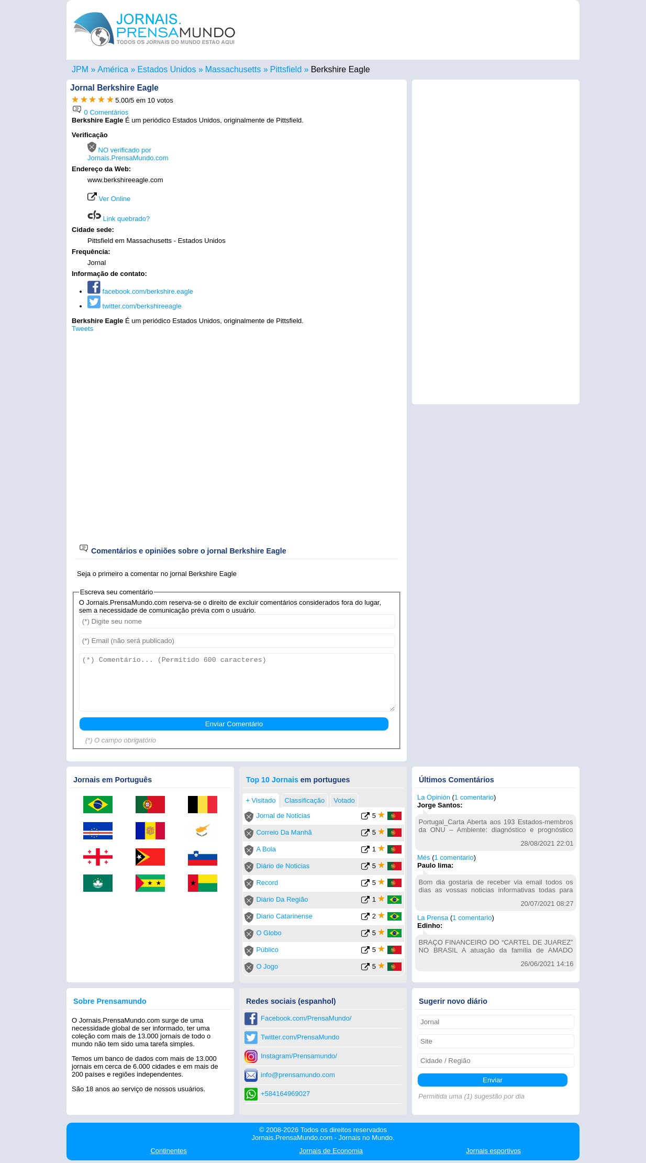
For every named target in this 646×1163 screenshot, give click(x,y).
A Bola (266, 849)
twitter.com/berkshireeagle (134, 306)
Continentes (168, 1151)
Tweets (82, 329)
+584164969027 (285, 1094)
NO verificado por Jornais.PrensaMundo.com (128, 154)
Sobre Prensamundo (110, 1001)
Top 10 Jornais (272, 780)
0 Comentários (100, 112)
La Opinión (433, 797)
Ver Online (108, 199)
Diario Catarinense (284, 916)
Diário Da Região (282, 899)
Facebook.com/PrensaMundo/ (306, 1018)
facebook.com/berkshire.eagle (140, 291)
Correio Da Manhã (283, 832)
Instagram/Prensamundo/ (299, 1056)
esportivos (493, 1151)
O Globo (268, 933)
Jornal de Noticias (283, 815)
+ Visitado (260, 800)
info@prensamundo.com (298, 1075)
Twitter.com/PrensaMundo (300, 1037)
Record (267, 883)
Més (423, 857)
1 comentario (474, 797)
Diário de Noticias (282, 866)
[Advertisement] (314, 197)
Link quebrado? (118, 219)
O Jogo (267, 966)
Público (267, 950)
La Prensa (432, 918)
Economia (331, 1151)
